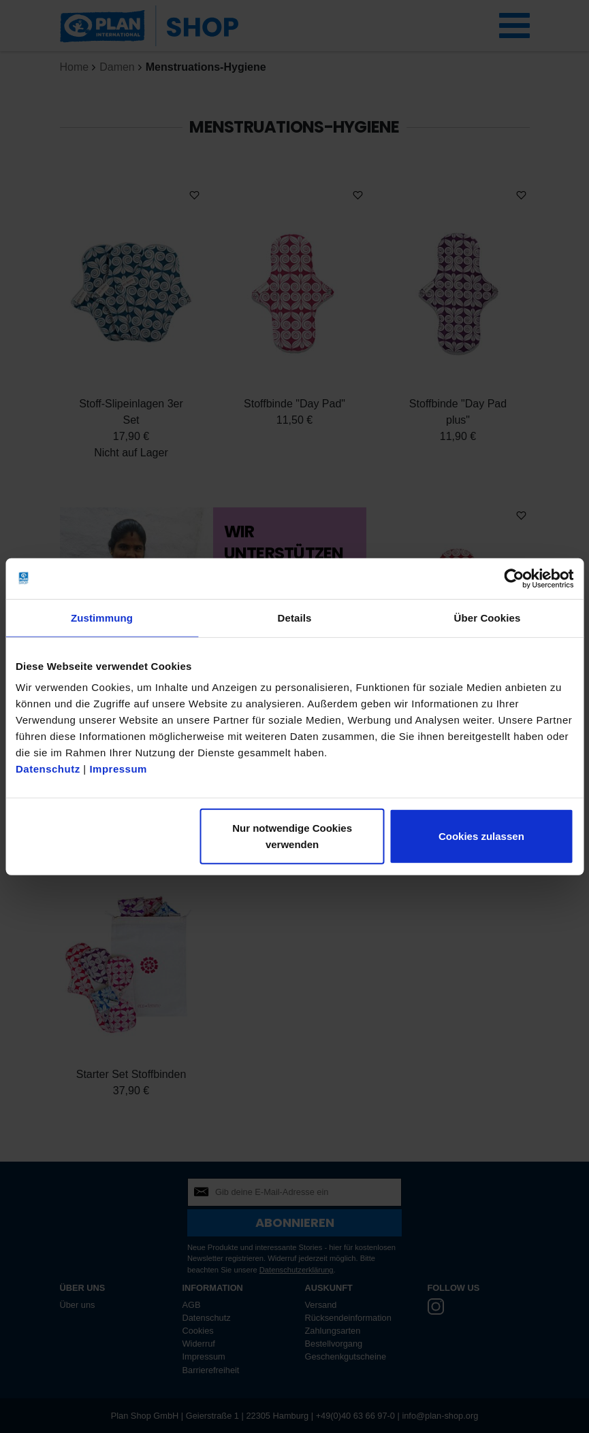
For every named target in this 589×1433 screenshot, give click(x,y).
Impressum (118, 769)
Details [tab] (295, 617)
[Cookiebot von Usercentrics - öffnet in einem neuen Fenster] (513, 578)
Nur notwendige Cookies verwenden (292, 836)
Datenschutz (48, 769)
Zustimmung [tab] (102, 617)
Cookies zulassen (481, 836)
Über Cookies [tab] (487, 617)
